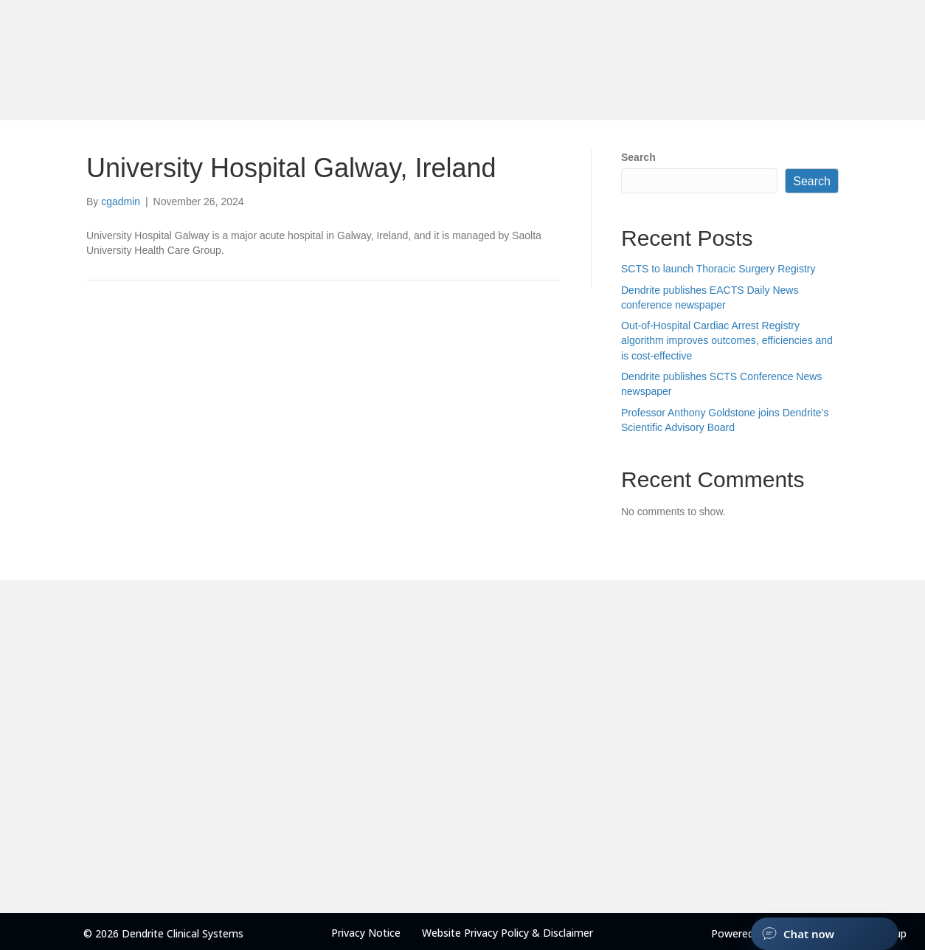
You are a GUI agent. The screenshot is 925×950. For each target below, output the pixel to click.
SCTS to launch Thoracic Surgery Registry (718, 269)
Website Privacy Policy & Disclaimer (507, 933)
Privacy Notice (366, 933)
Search (638, 157)
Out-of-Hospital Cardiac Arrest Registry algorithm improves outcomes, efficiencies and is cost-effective (727, 341)
